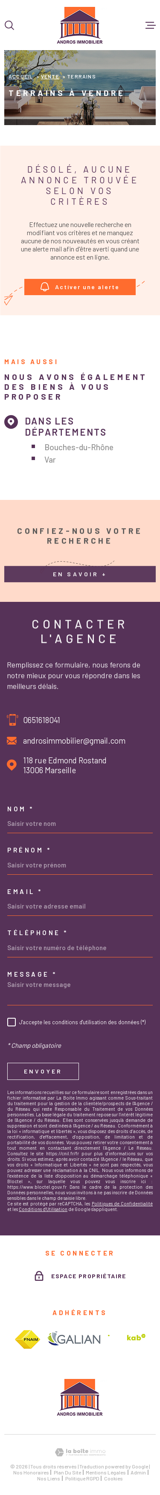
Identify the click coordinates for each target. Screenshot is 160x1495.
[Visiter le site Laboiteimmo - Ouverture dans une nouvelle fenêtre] (80, 1452)
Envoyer (43, 1071)
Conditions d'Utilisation (43, 1209)
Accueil (21, 76)
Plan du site (67, 1472)
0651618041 (41, 720)
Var (50, 459)
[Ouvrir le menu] (150, 25)
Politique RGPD (82, 1478)
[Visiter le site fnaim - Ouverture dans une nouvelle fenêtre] (27, 1339)
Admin (138, 1472)
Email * (25, 891)
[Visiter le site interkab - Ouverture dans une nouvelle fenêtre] (126, 1339)
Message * (32, 974)
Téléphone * (37, 933)
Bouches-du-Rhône (78, 447)
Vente (50, 76)
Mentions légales (106, 1472)
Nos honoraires (31, 1472)
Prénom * (29, 850)
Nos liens (48, 1478)
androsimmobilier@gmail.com (74, 740)
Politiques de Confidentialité (122, 1203)
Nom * (20, 809)
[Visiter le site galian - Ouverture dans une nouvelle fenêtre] (74, 1339)
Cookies (113, 1478)
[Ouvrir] (9, 25)
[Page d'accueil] (80, 25)
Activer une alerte (80, 286)
